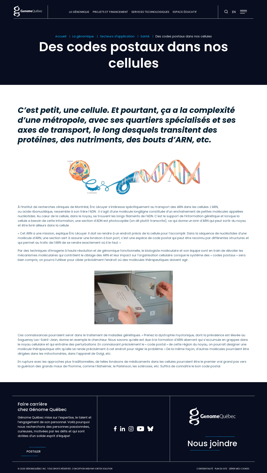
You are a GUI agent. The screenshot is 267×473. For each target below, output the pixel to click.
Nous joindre (212, 443)
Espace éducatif (185, 12)
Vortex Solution (103, 468)
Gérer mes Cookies (239, 468)
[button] (243, 11)
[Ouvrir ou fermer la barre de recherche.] (226, 11)
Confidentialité (205, 468)
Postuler (33, 451)
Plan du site (221, 468)
